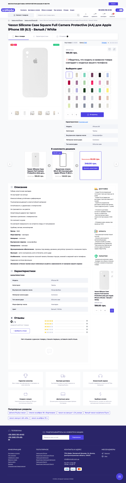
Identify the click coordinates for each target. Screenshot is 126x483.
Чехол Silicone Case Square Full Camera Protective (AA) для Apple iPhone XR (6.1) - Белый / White (35, 173)
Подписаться (76, 437)
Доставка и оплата (34, 10)
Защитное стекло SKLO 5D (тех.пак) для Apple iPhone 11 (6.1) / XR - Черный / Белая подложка (63, 173)
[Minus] (68, 114)
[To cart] (112, 310)
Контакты (23, 10)
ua (118, 10)
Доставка (103, 189)
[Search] (78, 15)
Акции (72, 10)
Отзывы (65, 10)
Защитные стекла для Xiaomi (45, 464)
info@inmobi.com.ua (71, 459)
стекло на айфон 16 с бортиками (42, 413)
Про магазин (58, 10)
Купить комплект (91, 168)
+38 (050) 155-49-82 (16, 434)
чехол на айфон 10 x (39, 418)
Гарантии (103, 256)
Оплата (102, 231)
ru (121, 10)
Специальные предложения (16, 466)
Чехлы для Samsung (42, 457)
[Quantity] (72, 114)
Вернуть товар (12, 460)
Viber (105, 456)
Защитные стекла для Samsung (45, 460)
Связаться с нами (13, 457)
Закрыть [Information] (113, 3)
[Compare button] (114, 49)
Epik (85, 42)
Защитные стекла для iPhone (45, 455)
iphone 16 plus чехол (17, 413)
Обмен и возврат (46, 10)
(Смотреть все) (83, 122)
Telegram (107, 453)
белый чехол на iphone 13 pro (97, 413)
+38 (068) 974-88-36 (15, 438)
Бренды (10, 464)
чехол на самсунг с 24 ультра (70, 413)
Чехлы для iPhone (17, 20)
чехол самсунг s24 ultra (18, 418)
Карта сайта (11, 462)
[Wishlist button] (110, 49)
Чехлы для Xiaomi (41, 462)
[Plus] (76, 114)
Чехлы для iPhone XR (31, 20)
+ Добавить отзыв (20, 331)
